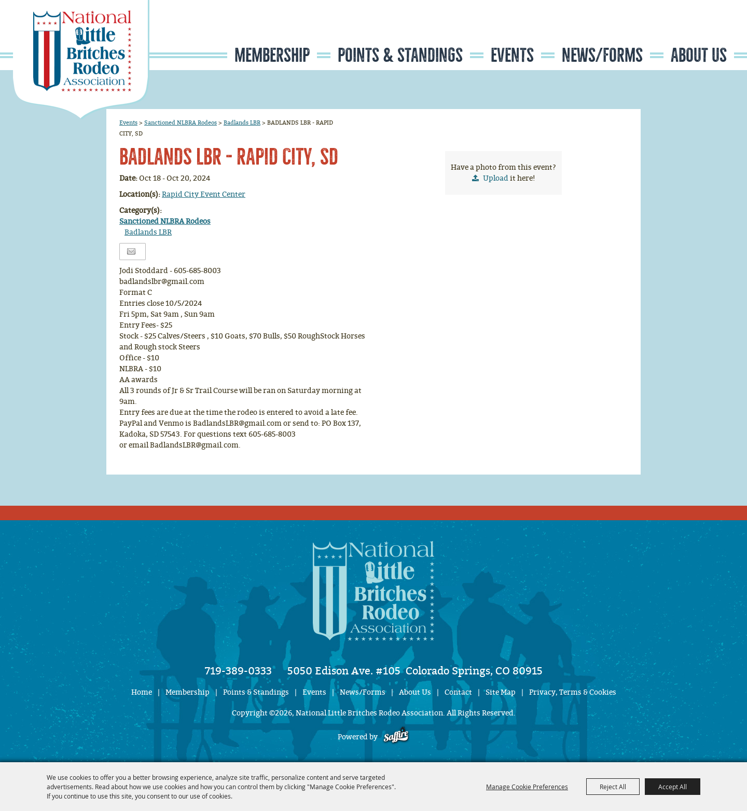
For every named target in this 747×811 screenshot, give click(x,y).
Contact (458, 692)
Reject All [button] (613, 786)
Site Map (501, 692)
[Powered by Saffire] (396, 737)
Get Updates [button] (703, 33)
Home (141, 692)
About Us (699, 55)
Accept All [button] (672, 786)
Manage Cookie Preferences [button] (527, 786)
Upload (495, 178)
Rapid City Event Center (203, 194)
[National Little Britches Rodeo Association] (81, 59)
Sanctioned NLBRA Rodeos (180, 122)
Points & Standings (400, 55)
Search (671, 33)
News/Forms (602, 55)
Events (512, 55)
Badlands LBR (242, 122)
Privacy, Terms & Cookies (572, 692)
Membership (272, 55)
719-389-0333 (238, 671)
